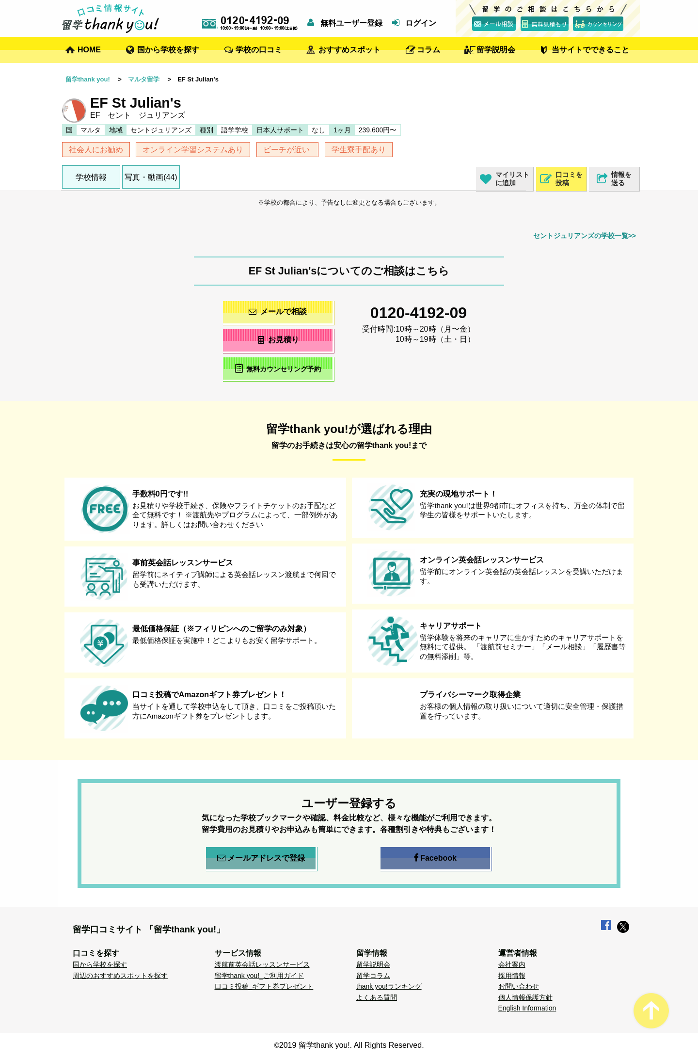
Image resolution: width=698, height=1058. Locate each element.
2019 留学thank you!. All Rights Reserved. (351, 1045)
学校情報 (91, 177)
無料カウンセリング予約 (278, 368)
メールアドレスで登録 (261, 858)
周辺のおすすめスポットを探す (120, 975)
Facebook (435, 858)
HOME (89, 50)
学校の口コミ (259, 50)
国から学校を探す (168, 50)
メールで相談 (278, 311)
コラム (428, 50)
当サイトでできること (590, 50)
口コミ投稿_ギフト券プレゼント (264, 986)
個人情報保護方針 (525, 997)
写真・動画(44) (151, 177)
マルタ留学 (143, 79)
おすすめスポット (349, 50)
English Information (527, 1008)
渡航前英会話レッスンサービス (262, 964)
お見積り (278, 340)
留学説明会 (495, 50)
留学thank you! (87, 79)
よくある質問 (376, 997)
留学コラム (373, 975)
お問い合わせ (518, 986)
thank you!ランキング (389, 986)
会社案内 (511, 964)
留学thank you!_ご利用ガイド (259, 975)
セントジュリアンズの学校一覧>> (584, 236)
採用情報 (511, 975)
